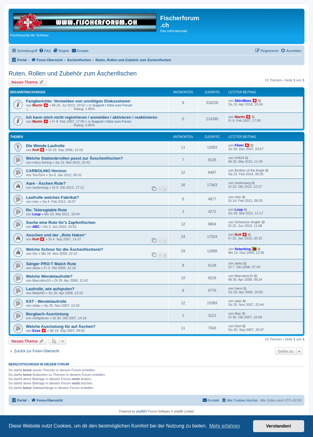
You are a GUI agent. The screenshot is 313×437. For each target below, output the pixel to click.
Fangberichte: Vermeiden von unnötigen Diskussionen (78, 101)
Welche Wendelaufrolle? (49, 276)
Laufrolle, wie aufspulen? (50, 289)
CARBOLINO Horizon (46, 171)
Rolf (35, 150)
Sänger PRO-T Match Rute (51, 263)
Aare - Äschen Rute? (46, 183)
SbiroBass (243, 100)
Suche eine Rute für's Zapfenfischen (60, 222)
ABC (36, 226)
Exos (36, 330)
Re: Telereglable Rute (46, 210)
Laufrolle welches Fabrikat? (52, 197)
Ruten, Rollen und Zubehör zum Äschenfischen (73, 73)
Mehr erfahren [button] (224, 425)
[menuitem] (45, 50)
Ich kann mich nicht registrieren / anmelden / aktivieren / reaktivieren (91, 117)
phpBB (140, 411)
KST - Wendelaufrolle (46, 301)
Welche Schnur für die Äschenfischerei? (64, 249)
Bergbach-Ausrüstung (47, 314)
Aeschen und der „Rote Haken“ (56, 235)
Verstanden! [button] (278, 426)
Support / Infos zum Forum (112, 105)
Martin (37, 105)
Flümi (239, 145)
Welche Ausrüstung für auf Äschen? (60, 326)
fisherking (243, 249)
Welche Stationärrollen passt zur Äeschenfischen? (74, 158)
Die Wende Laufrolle (45, 145)
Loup (36, 214)
